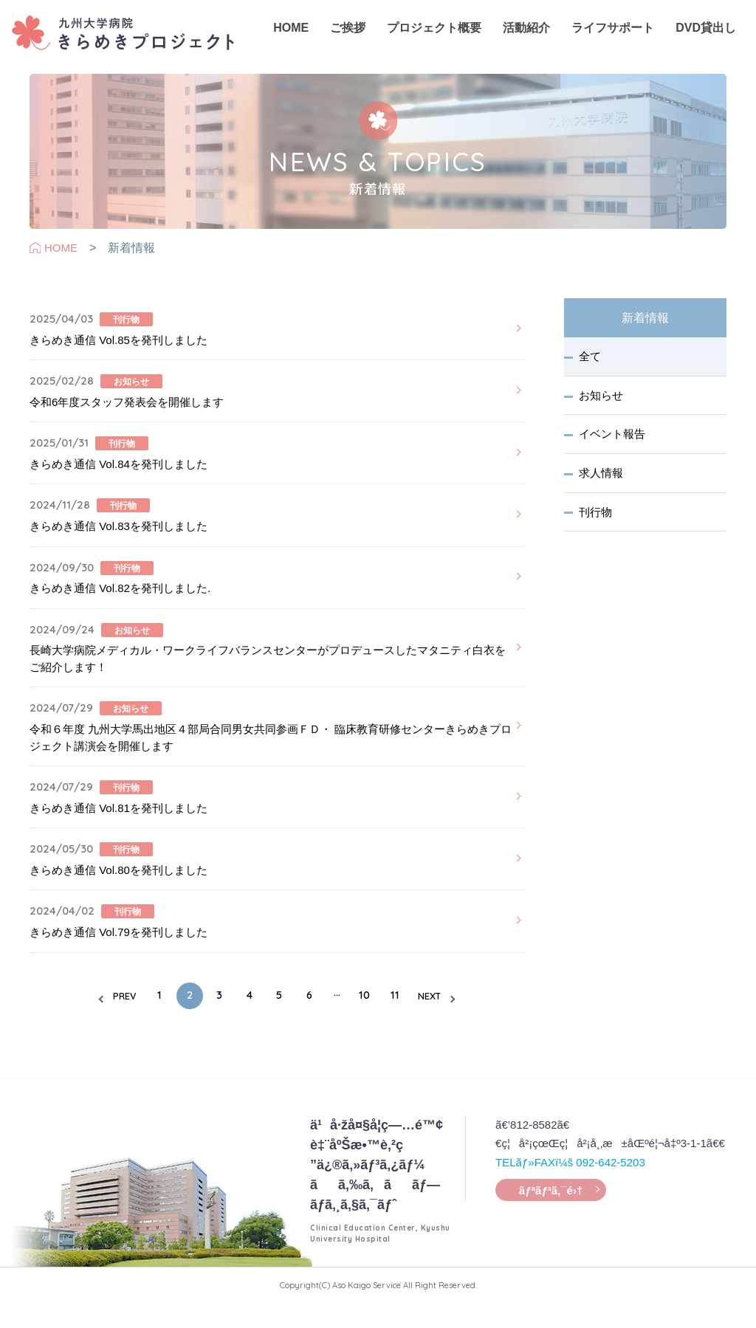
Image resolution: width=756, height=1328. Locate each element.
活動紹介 (520, 37)
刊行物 (597, 519)
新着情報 (645, 318)
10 (379, 1023)
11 (415, 1023)
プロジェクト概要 (429, 37)
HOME (288, 36)
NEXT (460, 1024)
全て (591, 358)
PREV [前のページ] (93, 1024)
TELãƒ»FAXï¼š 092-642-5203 (570, 1186)
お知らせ (602, 399)
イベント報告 (613, 439)
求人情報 (602, 479)
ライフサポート (606, 37)
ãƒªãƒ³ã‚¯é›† (551, 1220)
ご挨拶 (344, 37)
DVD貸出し (697, 37)
